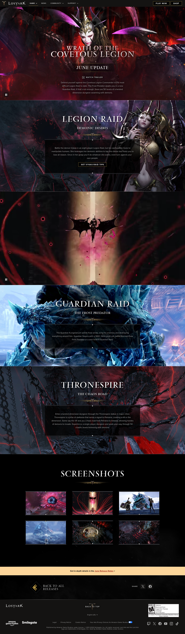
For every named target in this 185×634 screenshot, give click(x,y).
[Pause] (6, 94)
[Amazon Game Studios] (12, 623)
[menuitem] (33, 3)
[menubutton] (92, 615)
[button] (46, 503)
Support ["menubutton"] (73, 3)
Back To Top (92, 607)
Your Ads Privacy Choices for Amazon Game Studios (111, 622)
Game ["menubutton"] (33, 3)
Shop (176, 3)
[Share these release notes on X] (143, 586)
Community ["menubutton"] (57, 3)
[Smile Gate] (29, 623)
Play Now (161, 3)
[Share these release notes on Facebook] (150, 586)
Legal (55, 622)
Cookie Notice (80, 622)
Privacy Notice (66, 622)
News (43, 3)
